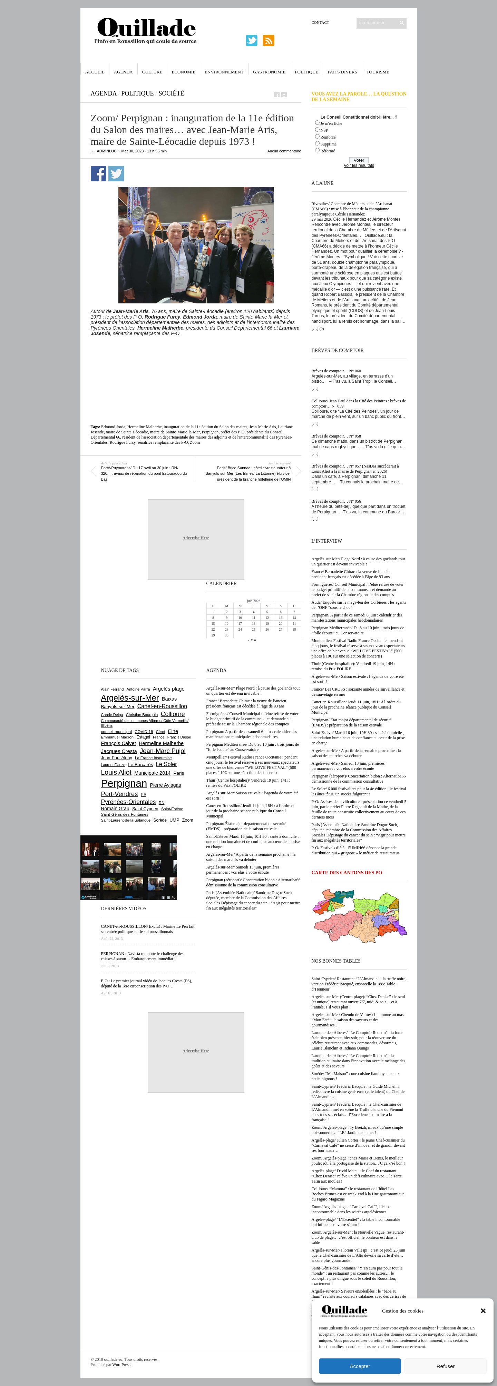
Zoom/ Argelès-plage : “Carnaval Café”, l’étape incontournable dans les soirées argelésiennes (351, 1209)
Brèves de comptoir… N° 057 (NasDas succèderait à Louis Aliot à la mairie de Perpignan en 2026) (355, 469)
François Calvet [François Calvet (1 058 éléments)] (118, 743)
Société (171, 93)
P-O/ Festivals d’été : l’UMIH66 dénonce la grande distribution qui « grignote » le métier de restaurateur (355, 850)
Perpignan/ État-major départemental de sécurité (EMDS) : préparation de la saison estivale (352, 722)
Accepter (360, 1366)
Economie (183, 71)
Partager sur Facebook (98, 173)
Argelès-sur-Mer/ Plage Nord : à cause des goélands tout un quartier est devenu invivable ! (358, 561)
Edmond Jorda (113, 426)
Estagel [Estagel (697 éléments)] (143, 737)
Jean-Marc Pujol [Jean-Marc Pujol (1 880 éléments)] (162, 750)
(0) (322, 329)
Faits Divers (342, 71)
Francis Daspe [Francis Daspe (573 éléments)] (179, 737)
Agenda (123, 71)
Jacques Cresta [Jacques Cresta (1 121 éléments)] (119, 751)
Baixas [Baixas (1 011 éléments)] (169, 699)
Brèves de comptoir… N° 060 (336, 371)
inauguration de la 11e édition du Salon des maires (205, 426)
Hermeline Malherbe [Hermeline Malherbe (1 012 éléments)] (161, 743)
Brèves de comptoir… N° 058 (336, 436)
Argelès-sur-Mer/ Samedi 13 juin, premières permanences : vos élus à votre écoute (348, 766)
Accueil (95, 71)
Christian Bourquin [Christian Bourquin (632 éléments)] (142, 715)
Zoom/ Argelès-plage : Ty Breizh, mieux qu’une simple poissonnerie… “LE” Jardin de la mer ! (357, 1130)
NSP (324, 130)
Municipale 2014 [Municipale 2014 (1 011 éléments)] (152, 773)
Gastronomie (269, 71)
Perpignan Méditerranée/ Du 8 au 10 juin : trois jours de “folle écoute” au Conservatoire (358, 630)
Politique (306, 71)
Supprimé (329, 144)
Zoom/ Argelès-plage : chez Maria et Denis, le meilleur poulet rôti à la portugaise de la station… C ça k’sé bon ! (358, 1161)
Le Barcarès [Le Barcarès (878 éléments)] (140, 764)
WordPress (121, 1364)
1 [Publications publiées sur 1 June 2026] (213, 612)
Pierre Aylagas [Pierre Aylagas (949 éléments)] (165, 785)
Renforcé (328, 137)
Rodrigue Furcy (123, 442)
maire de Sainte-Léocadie (127, 432)
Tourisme (378, 71)
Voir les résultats (359, 165)
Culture (152, 71)
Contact (320, 22)
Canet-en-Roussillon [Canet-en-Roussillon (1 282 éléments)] (162, 706)
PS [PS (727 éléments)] (143, 794)
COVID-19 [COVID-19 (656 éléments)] (144, 732)
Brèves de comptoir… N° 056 (336, 501)
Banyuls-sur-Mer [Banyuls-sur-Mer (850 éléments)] (118, 706)
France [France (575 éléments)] (158, 737)
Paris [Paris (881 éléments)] (179, 773)
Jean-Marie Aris (263, 426)
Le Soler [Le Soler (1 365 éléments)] (166, 764)
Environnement (224, 71)
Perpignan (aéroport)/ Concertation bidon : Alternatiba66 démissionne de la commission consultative (359, 779)
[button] (483, 1310)
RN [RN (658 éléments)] (162, 803)
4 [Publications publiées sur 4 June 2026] (253, 612)
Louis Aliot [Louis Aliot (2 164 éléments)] (116, 772)
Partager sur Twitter (116, 173)
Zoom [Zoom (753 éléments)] (187, 820)
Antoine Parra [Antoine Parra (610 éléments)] (138, 689)
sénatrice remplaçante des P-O (163, 442)
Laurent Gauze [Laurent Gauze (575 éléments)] (113, 765)
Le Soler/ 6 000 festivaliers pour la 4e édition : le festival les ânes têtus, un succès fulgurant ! (359, 791)
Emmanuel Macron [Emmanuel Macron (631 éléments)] (117, 737)
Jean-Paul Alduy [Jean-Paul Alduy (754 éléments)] (116, 757)
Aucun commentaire (284, 151)
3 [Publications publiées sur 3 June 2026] (240, 612)
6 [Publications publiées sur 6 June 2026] (281, 612)
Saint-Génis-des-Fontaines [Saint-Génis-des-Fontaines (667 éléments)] (124, 814)
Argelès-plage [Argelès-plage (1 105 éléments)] (169, 689)
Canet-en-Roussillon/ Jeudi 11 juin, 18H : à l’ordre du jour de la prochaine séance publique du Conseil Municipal (356, 707)
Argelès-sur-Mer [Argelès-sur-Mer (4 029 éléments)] (130, 697)
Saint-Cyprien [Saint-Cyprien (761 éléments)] (145, 808)
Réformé (328, 151)
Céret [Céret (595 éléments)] (160, 732)
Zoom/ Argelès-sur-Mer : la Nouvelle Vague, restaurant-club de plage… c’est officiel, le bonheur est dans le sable (358, 1237)
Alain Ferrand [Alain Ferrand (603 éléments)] (112, 689)
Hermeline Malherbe (144, 426)
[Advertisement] (196, 355)
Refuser (446, 1366)
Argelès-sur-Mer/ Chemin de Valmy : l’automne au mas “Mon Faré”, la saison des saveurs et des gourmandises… (358, 1019)
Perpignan (210, 432)
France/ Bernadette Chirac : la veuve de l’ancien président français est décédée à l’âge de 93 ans (352, 574)
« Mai (252, 640)
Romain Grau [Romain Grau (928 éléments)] (115, 808)
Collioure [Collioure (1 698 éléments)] (173, 714)
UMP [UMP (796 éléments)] (174, 820)
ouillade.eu (113, 1359)
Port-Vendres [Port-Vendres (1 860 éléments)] (119, 793)
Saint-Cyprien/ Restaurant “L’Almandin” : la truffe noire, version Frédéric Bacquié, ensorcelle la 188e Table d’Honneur (359, 984)
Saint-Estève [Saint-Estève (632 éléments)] (172, 809)
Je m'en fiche (331, 123)
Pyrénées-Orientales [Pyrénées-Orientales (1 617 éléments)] (128, 802)
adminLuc (107, 151)
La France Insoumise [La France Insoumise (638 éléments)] (153, 758)
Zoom (195, 442)
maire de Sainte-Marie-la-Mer (174, 432)
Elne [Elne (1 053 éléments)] (173, 731)
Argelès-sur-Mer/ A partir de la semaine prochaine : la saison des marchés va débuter (356, 753)
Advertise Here (196, 537)
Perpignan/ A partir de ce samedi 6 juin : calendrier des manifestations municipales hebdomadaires (357, 618)
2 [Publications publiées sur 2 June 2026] (226, 612)
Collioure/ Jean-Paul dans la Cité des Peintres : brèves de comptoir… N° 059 (359, 404)
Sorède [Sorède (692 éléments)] (160, 820)
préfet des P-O (232, 432)
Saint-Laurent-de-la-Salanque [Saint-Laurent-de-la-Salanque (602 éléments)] (126, 820)
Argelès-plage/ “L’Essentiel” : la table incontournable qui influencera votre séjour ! (356, 1222)
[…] (315, 328)
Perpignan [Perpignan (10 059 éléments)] (124, 783)
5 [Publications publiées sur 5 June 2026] (267, 612)
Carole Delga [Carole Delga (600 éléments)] (112, 715)
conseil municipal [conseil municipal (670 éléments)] (116, 731)
